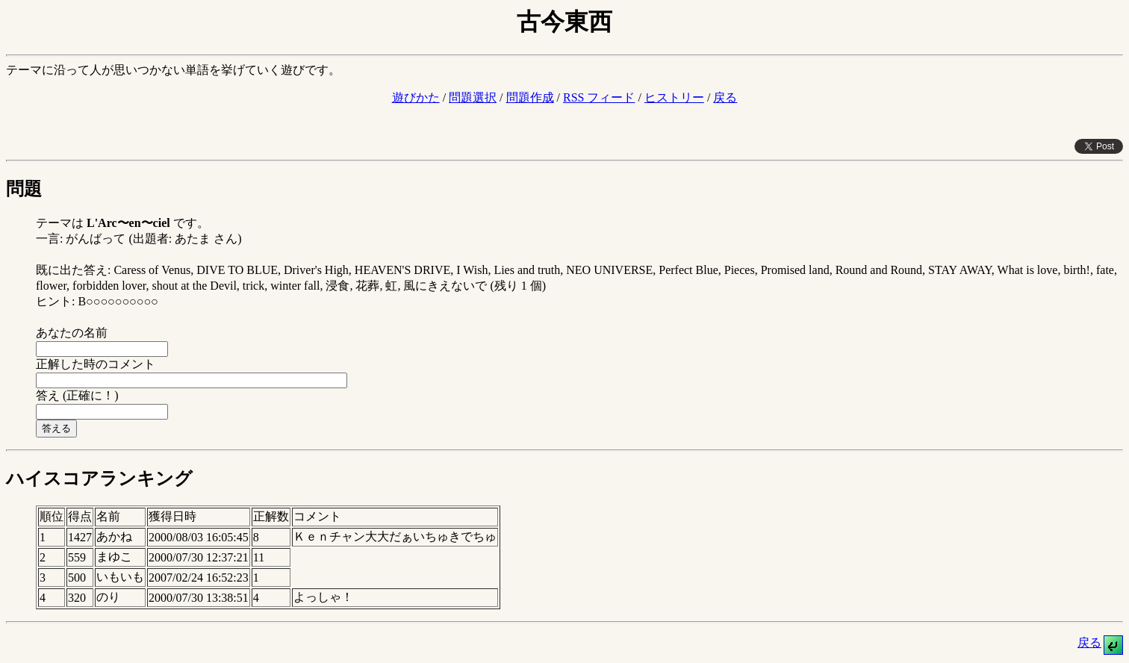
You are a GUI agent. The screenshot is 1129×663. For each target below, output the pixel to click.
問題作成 (530, 97)
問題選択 (473, 97)
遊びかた (416, 97)
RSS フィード (599, 97)
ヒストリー (674, 97)
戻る (725, 97)
